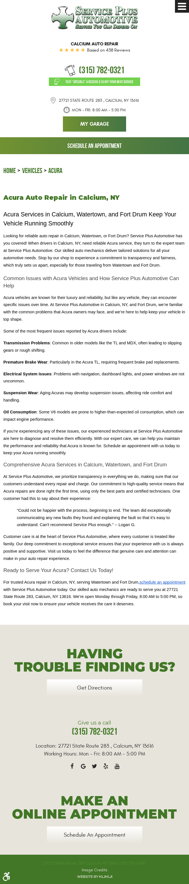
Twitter (94, 766)
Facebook (72, 766)
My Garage (94, 124)
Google (83, 766)
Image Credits (94, 870)
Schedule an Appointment (94, 145)
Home (9, 170)
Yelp (105, 766)
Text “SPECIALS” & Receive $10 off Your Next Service (99, 81)
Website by (95, 876)
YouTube (117, 766)
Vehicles (32, 170)
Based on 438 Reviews (108, 50)
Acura (55, 170)
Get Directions (94, 687)
